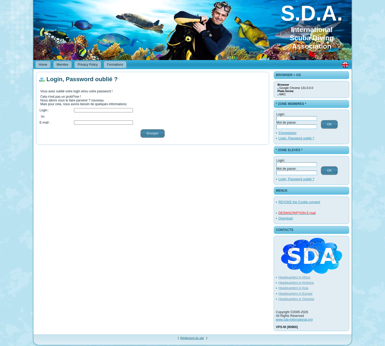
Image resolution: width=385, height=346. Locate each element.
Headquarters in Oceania (296, 299)
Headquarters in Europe (295, 294)
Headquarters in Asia (293, 288)
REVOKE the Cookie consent (299, 202)
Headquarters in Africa (294, 277)
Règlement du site (192, 338)
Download (285, 218)
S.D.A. (312, 13)
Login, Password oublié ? (296, 138)
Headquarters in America (296, 283)
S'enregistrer (287, 133)
